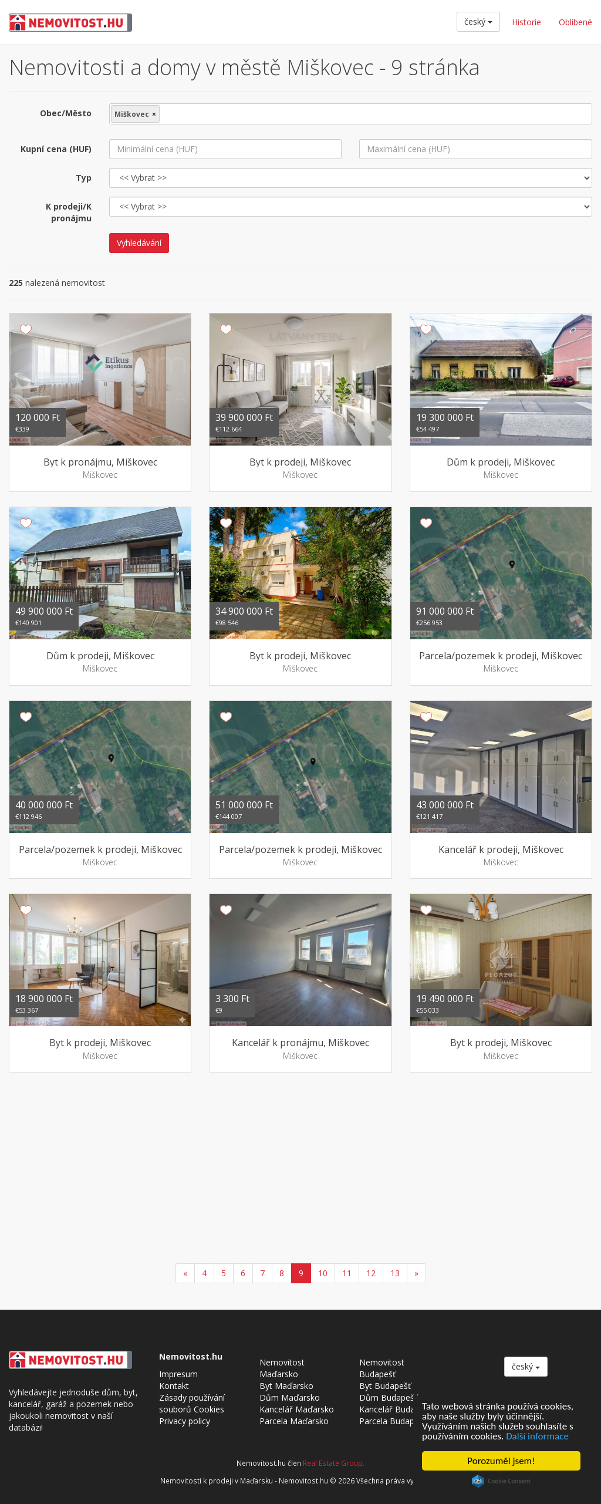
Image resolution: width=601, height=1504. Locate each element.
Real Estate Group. (333, 1463)
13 (395, 1273)
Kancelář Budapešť (395, 1409)
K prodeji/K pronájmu (69, 212)
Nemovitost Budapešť (381, 1368)
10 (322, 1273)
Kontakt (174, 1385)
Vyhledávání (139, 242)
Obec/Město (66, 113)
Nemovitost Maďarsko (282, 1368)
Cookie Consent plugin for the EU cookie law (501, 1481)
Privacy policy (184, 1421)
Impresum (178, 1374)
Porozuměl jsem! (501, 1461)
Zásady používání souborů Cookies (192, 1403)
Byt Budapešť (385, 1385)
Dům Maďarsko (289, 1397)
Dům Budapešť (388, 1397)
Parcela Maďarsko (294, 1421)
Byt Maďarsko (286, 1385)
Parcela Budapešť (392, 1421)
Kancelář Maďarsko (296, 1409)
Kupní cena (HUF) (56, 148)
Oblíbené (575, 22)
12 (371, 1273)
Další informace (537, 1436)
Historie (526, 22)
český (478, 21)
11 (347, 1273)
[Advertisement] (300, 1169)
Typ (84, 177)
